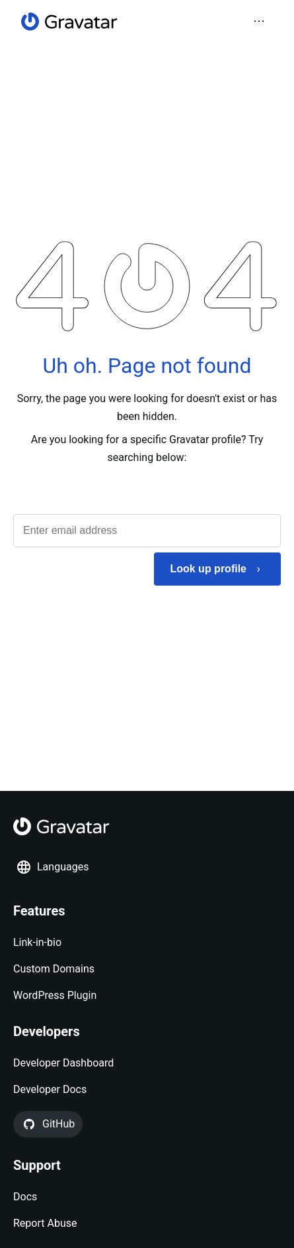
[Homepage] (69, 21)
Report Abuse (45, 1223)
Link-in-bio (37, 942)
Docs (25, 1196)
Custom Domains (53, 968)
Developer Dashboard (63, 1063)
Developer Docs (50, 1089)
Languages (52, 867)
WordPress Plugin (54, 995)
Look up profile (208, 568)
